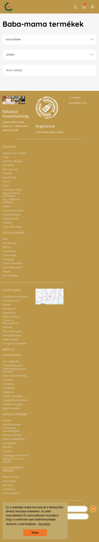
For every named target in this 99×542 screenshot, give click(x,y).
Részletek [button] (44, 524)
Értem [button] (35, 532)
